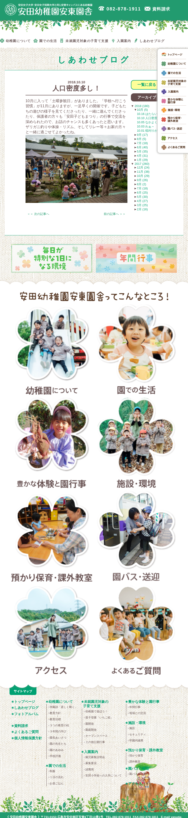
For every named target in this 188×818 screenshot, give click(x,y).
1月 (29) (142, 160)
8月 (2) (141, 184)
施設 (132, 728)
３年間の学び (58, 731)
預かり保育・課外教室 (51, 537)
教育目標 (55, 719)
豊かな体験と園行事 (51, 444)
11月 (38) (143, 171)
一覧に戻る (146, 85)
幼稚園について (51, 351)
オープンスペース (96, 735)
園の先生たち (58, 743)
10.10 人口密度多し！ (151, 118)
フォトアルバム (26, 714)
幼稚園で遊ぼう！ (96, 711)
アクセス (51, 631)
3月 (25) (142, 205)
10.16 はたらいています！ (154, 114)
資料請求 (21, 726)
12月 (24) (143, 167)
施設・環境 (136, 444)
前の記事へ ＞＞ (115, 214)
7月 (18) (142, 143)
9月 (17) (142, 134)
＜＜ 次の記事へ (38, 214)
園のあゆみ (57, 750)
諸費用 (89, 769)
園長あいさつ (58, 737)
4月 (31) (142, 155)
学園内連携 (136, 740)
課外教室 (134, 761)
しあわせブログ (26, 708)
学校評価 (55, 756)
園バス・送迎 (136, 537)
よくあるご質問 (136, 631)
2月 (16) (142, 209)
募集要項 (91, 763)
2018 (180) (141, 106)
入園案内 (91, 752)
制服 (52, 771)
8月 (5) (141, 139)
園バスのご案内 (139, 774)
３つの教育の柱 (59, 725)
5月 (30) (142, 196)
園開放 (89, 723)
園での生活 (136, 351)
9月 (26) (142, 180)
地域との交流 (137, 713)
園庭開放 (91, 729)
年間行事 (134, 707)
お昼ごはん (57, 783)
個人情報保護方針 (28, 738)
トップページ (24, 702)
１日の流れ (57, 777)
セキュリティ (137, 734)
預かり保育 (136, 755)
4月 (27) (142, 201)
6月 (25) (142, 192)
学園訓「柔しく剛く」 (64, 707)
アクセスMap (137, 789)
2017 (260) (141, 164)
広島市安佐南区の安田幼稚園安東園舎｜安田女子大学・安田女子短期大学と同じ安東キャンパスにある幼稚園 (49, 9)
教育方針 (55, 713)
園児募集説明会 (95, 757)
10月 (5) (142, 109)
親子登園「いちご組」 (99, 717)
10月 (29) (143, 176)
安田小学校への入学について (103, 775)
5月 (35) (142, 151)
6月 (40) (142, 147)
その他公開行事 (95, 742)
